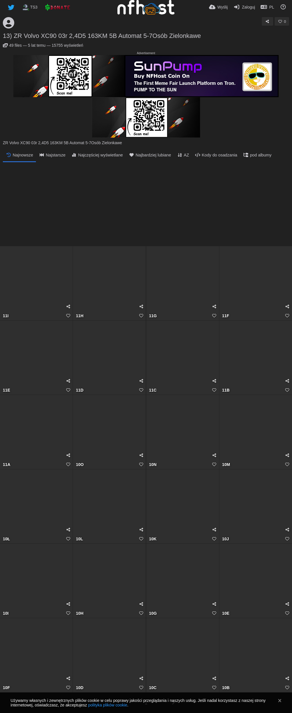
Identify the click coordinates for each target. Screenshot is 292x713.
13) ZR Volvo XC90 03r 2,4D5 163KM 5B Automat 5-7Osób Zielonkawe (102, 35)
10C (153, 688)
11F (225, 316)
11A (6, 465)
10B (226, 688)
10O (80, 465)
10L (79, 539)
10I (6, 613)
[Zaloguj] (244, 7)
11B (226, 390)
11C (153, 390)
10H (79, 613)
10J (225, 539)
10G (153, 613)
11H (79, 316)
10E (225, 613)
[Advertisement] (146, 205)
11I (6, 316)
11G (153, 316)
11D (79, 390)
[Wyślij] (218, 7)
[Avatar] (8, 22)
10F (6, 688)
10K (153, 539)
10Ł (6, 539)
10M (226, 465)
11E (6, 390)
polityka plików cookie (107, 705)
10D (79, 688)
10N (153, 465)
